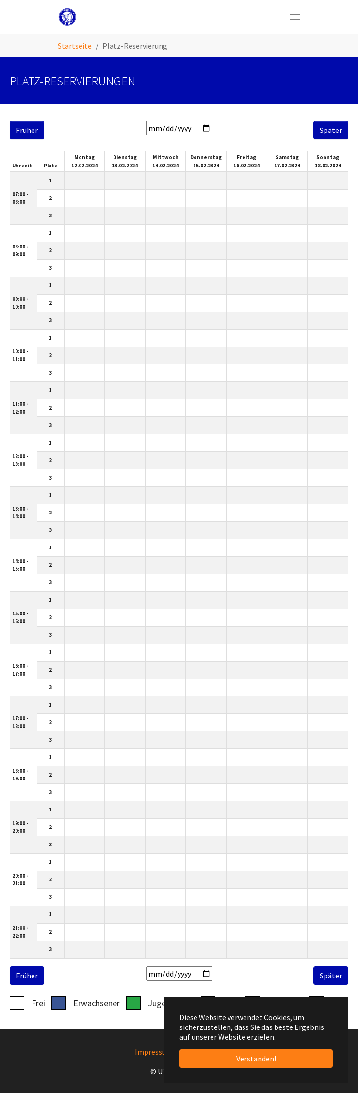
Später (331, 130)
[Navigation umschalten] (295, 17)
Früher (27, 130)
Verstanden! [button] (256, 1058)
